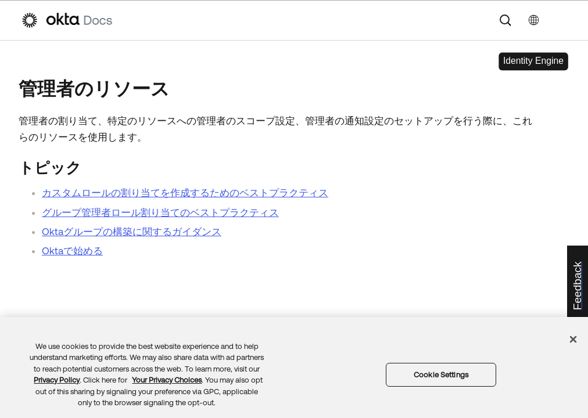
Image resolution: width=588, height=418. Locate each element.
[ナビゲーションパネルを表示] (561, 20)
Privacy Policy (57, 380)
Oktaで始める (72, 251)
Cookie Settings (441, 374)
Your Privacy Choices (167, 380)
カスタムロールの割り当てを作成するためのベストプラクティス (185, 193)
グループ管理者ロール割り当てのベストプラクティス (160, 212)
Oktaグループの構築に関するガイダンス (131, 231)
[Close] (573, 339)
